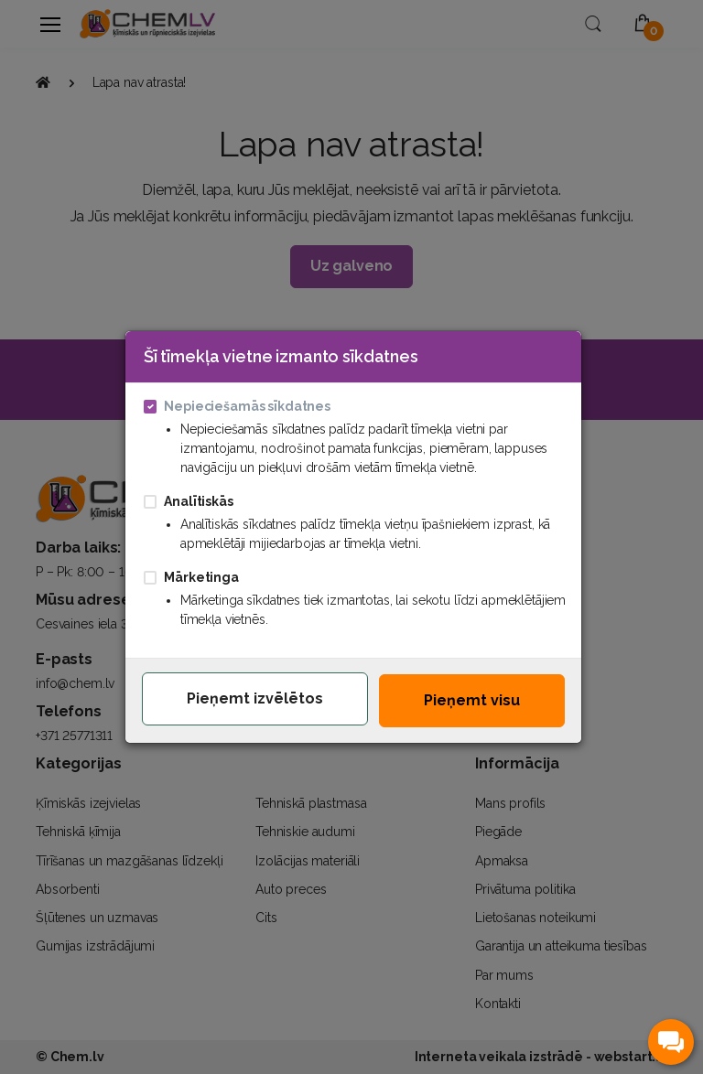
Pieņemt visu (472, 700)
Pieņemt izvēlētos (255, 698)
